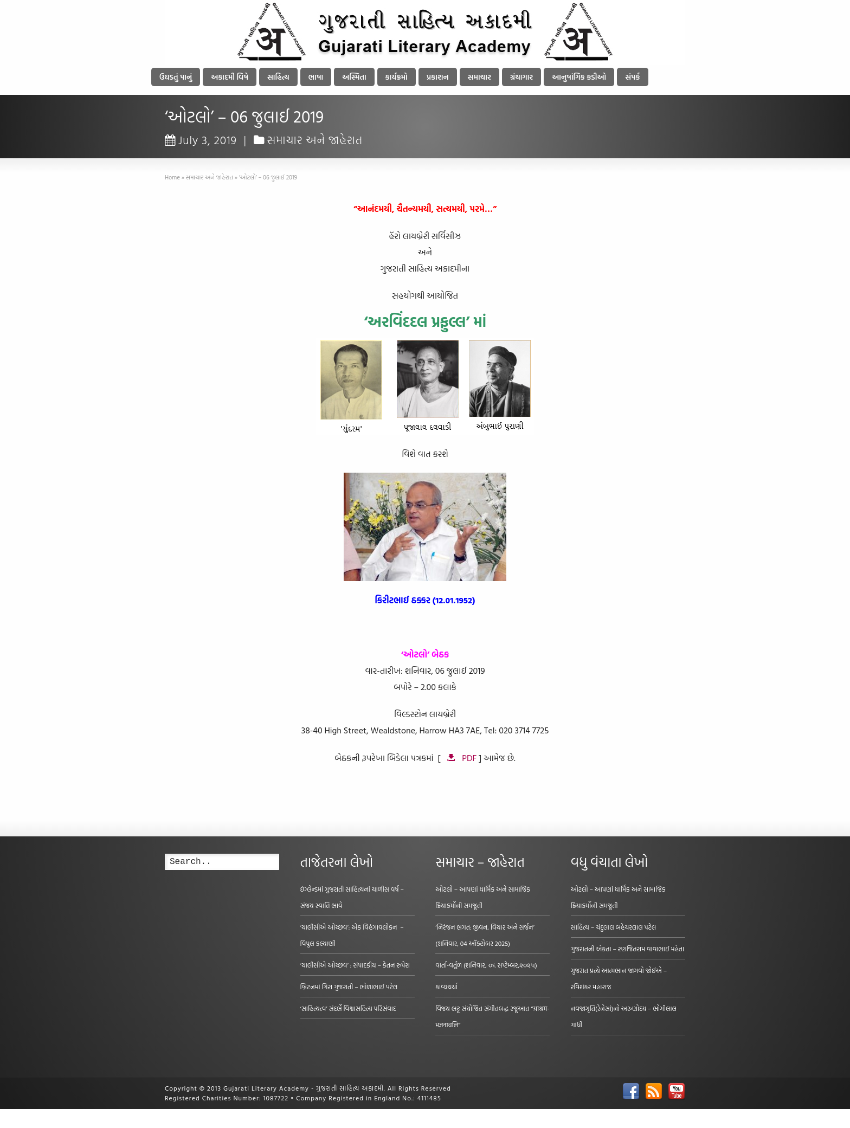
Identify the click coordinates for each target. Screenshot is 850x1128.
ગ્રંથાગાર (521, 76)
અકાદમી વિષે (229, 76)
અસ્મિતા (354, 76)
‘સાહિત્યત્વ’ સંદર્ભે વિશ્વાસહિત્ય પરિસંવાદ (348, 1008)
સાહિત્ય (278, 76)
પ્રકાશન (438, 76)
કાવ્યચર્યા (446, 986)
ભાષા (316, 76)
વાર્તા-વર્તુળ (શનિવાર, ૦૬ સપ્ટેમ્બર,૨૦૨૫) (486, 965)
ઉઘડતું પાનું (175, 76)
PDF (469, 757)
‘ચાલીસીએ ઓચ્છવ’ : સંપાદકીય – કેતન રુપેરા (355, 965)
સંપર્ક (632, 76)
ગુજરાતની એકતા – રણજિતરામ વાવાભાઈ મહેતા (627, 948)
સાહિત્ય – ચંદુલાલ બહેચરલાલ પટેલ (613, 927)
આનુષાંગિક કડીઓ (579, 76)
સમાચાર (479, 76)
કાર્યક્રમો (396, 76)
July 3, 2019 (201, 140)
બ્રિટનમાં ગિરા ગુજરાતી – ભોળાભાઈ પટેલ (349, 986)
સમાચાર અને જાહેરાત (315, 140)
